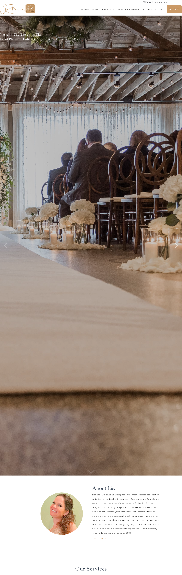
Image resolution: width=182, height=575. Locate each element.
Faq (161, 9)
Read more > (100, 539)
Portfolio (149, 9)
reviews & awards (129, 9)
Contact (174, 9)
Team (95, 9)
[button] (107, 9)
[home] (17, 9)
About (85, 9)
